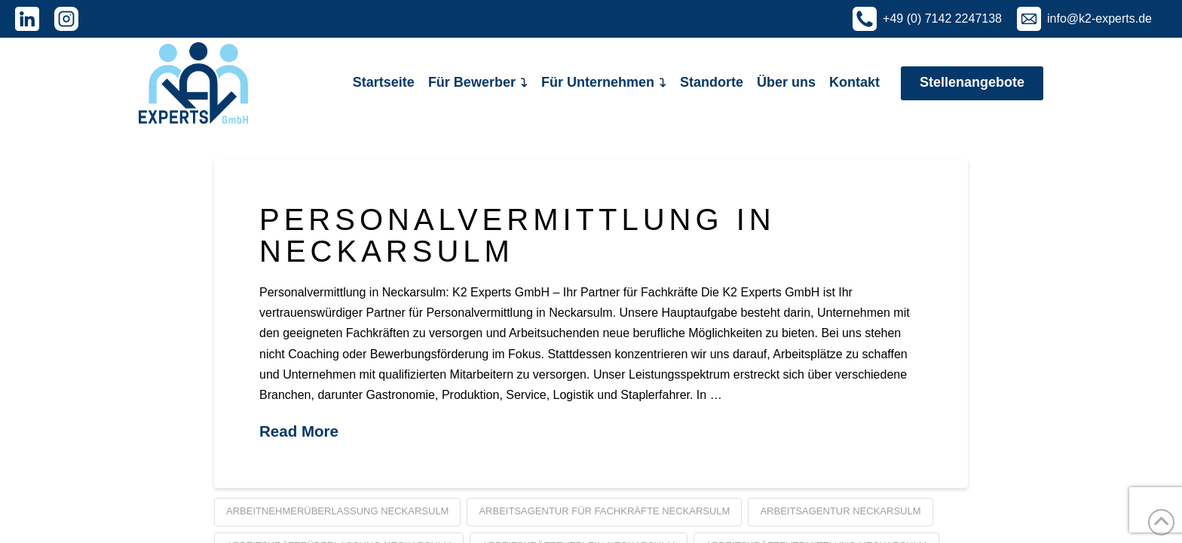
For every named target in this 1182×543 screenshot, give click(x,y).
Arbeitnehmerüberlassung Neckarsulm (337, 511)
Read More (298, 431)
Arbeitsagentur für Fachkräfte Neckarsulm (604, 511)
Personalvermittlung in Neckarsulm (517, 235)
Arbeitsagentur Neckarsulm (840, 511)
